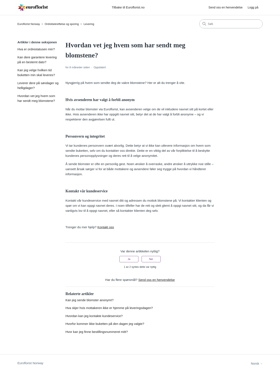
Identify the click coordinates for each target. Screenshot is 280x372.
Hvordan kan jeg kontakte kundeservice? (94, 316)
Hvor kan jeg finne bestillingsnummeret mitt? (97, 332)
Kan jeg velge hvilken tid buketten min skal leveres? (36, 72)
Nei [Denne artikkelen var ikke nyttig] (151, 259)
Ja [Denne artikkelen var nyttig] (129, 259)
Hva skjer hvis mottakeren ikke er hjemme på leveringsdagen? (109, 308)
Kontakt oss (105, 227)
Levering (89, 24)
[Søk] (230, 24)
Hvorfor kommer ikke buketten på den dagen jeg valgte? (105, 324)
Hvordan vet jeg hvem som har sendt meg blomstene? (36, 98)
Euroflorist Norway (29, 24)
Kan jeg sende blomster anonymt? (90, 300)
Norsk (256, 363)
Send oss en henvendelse (226, 7)
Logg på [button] (253, 7)
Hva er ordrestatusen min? (36, 49)
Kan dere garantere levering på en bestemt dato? (37, 59)
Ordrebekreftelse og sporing (62, 24)
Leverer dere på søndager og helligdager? (38, 85)
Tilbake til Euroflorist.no (128, 7)
